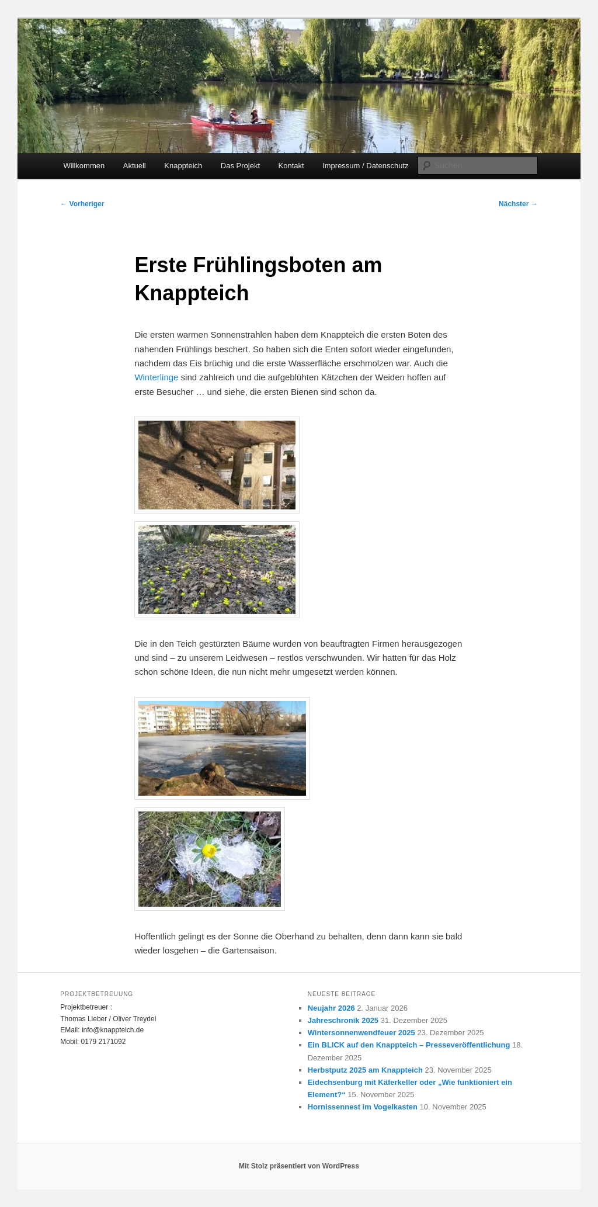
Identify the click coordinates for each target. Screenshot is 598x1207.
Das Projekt (240, 165)
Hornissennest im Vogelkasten (363, 1106)
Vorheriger (82, 204)
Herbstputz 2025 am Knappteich (365, 1070)
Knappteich (183, 165)
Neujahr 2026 (331, 1008)
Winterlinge (156, 377)
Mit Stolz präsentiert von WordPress (299, 1166)
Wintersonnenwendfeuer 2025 (361, 1032)
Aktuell (134, 165)
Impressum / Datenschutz (365, 165)
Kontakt (291, 165)
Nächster (518, 204)
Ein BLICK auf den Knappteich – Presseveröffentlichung (409, 1044)
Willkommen (84, 165)
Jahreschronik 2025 (343, 1020)
